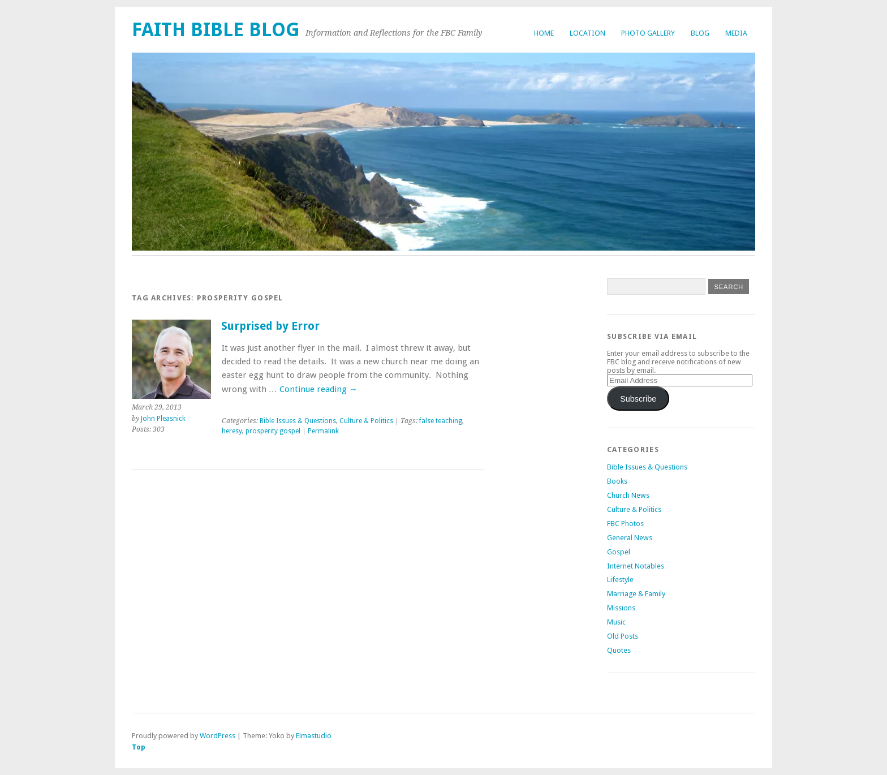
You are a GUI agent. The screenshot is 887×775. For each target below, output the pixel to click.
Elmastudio (313, 735)
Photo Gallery (648, 33)
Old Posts (622, 636)
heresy (232, 431)
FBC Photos (625, 523)
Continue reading (318, 389)
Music (616, 622)
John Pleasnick (163, 419)
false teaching (440, 421)
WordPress (217, 735)
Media (736, 33)
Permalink (323, 431)
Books (617, 481)
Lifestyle (620, 579)
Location (587, 33)
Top (138, 747)
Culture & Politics (366, 421)
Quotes (619, 650)
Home (544, 33)
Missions (621, 608)
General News (629, 537)
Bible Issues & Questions (298, 421)
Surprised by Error (270, 326)
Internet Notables (635, 566)
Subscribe (638, 398)
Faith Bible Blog (216, 30)
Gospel (618, 552)
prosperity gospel (273, 431)
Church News (628, 495)
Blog (700, 33)
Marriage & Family (636, 593)
